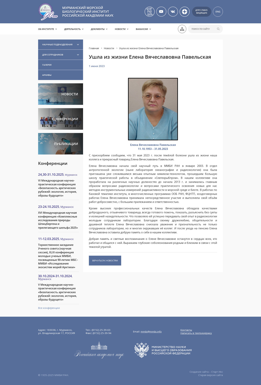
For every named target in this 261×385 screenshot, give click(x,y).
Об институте (46, 29)
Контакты (186, 330)
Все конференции (49, 308)
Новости (120, 29)
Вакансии (142, 29)
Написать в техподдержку (196, 333)
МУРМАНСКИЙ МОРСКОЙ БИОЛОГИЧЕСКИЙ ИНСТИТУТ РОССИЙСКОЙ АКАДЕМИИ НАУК (87, 12)
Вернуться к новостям (105, 260)
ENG (218, 11)
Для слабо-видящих (201, 11)
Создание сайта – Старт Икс (206, 371)
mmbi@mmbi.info (151, 331)
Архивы (46, 75)
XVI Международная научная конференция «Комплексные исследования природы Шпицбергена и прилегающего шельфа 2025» (58, 220)
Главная (94, 48)
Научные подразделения (57, 44)
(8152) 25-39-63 (101, 330)
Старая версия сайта (210, 375)
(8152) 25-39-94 (102, 333)
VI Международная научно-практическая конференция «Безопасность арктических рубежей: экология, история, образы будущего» (57, 188)
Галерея (46, 64)
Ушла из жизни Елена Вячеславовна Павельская (148, 48)
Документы (98, 29)
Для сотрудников (52, 54)
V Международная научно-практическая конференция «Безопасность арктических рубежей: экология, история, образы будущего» (57, 292)
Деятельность (72, 29)
